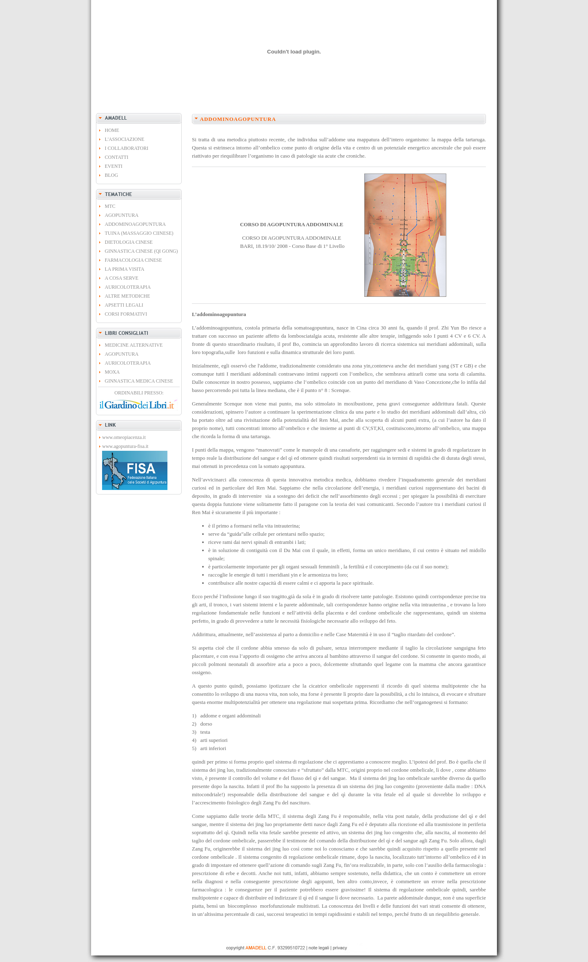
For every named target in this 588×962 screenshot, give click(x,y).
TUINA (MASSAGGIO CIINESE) (139, 233)
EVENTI (113, 166)
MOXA (112, 372)
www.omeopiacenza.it (124, 437)
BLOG (111, 175)
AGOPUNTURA (122, 215)
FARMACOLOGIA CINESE (133, 260)
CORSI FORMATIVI (126, 314)
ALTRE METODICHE (127, 296)
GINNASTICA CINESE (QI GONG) (141, 251)
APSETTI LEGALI (124, 305)
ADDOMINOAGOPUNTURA (135, 224)
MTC (110, 206)
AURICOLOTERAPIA (128, 287)
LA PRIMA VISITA (125, 269)
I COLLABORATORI (127, 148)
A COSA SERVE (121, 278)
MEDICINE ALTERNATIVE (134, 345)
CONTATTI (117, 157)
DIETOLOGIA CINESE (129, 242)
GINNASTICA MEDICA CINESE (139, 381)
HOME (112, 130)
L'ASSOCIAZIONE (125, 139)
